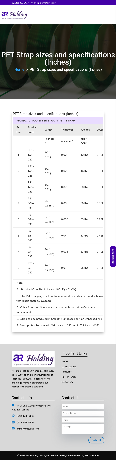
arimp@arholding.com (28, 428)
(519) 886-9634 (26, 422)
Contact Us (67, 382)
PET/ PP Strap (68, 377)
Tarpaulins (66, 371)
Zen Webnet (92, 455)
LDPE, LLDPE (68, 366)
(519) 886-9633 (21, 2)
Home (19, 69)
